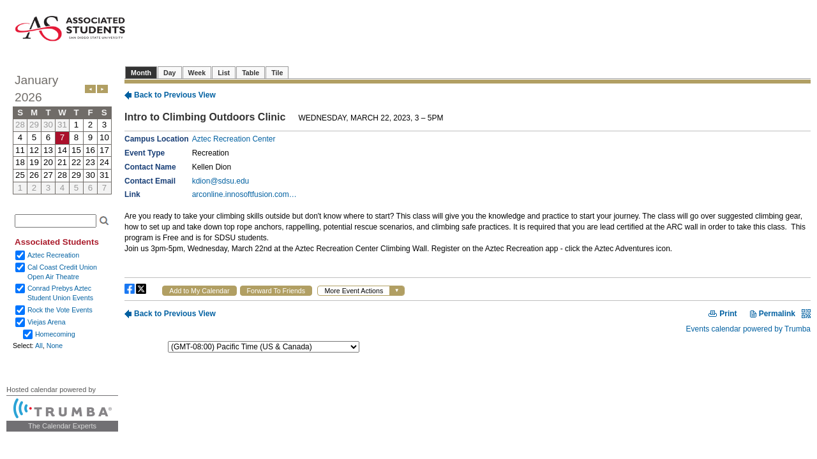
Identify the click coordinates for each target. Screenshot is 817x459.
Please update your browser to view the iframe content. (62, 132)
